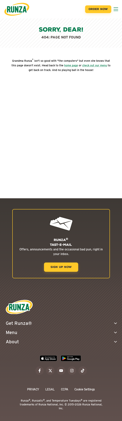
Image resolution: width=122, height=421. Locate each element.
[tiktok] (82, 370)
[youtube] (61, 370)
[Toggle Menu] (116, 9)
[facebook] (39, 370)
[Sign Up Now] (61, 267)
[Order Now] (98, 9)
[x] (50, 370)
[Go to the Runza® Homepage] (17, 9)
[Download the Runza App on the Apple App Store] (48, 358)
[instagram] (72, 370)
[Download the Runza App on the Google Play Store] (70, 358)
